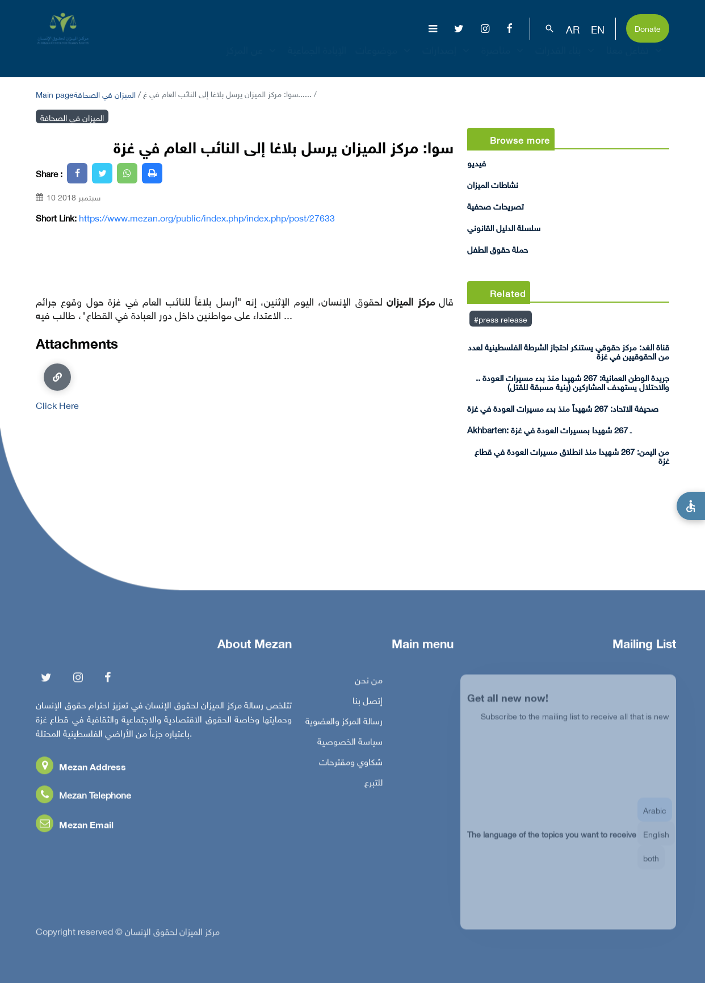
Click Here (57, 386)
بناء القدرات (566, 59)
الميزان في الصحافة (105, 93)
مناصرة (503, 59)
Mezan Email (75, 826)
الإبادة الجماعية (317, 59)
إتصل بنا (367, 702)
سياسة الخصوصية (350, 743)
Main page (55, 93)
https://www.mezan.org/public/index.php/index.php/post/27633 (207, 217)
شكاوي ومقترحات (351, 764)
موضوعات (384, 59)
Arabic (654, 817)
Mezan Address (81, 768)
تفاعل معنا (635, 59)
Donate (648, 27)
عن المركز (252, 59)
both (651, 865)
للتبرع (373, 784)
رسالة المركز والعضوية (344, 723)
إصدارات (447, 59)
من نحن (369, 682)
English (656, 841)
